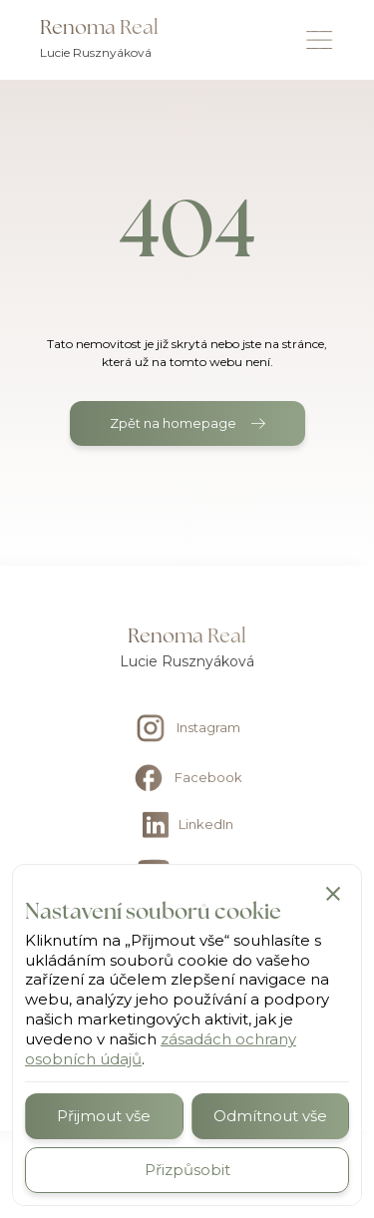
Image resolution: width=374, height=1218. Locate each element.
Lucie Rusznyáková (96, 52)
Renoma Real (99, 27)
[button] (333, 893)
